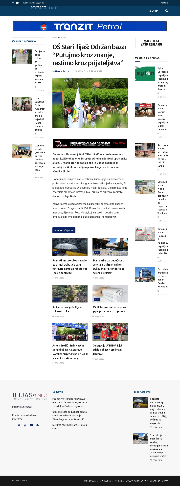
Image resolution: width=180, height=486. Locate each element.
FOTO (86, 20)
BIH (64, 37)
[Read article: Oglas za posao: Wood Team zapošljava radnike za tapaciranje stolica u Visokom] (145, 187)
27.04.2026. (58, 278)
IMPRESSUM (90, 481)
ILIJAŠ (32, 20)
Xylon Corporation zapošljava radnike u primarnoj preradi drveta (164, 79)
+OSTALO (98, 20)
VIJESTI (98, 71)
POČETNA (20, 20)
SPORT (44, 20)
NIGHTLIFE (73, 20)
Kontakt (164, 3)
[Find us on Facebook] (13, 425)
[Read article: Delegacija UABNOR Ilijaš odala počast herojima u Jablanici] (110, 332)
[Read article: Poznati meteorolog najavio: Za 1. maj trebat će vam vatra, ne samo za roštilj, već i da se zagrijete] (70, 247)
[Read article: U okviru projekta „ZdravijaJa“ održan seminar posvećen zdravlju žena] (22, 151)
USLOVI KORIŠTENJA (136, 481)
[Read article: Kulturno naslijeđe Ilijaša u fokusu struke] (70, 293)
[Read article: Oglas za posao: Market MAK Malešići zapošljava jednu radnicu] (145, 110)
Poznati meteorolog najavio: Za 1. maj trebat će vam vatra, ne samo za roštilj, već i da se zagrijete (70, 402)
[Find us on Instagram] (25, 425)
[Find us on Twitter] (18, 425)
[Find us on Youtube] (31, 425)
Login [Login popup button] (154, 10)
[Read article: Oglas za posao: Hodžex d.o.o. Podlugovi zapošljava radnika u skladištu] (145, 234)
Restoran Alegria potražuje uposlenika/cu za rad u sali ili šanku (165, 155)
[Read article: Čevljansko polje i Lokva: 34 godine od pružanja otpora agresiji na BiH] (22, 56)
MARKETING (106, 481)
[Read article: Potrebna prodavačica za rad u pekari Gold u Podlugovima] (145, 274)
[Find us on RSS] (37, 425)
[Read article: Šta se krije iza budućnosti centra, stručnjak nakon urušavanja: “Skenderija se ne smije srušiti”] (110, 247)
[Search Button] (166, 11)
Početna (56, 37)
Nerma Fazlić (62, 71)
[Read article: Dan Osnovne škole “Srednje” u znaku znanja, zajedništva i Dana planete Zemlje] (22, 104)
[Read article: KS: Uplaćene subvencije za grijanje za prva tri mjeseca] (110, 293)
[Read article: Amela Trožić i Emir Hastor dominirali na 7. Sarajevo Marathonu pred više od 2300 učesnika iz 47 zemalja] (70, 332)
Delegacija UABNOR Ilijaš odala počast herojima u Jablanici (107, 350)
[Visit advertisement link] (90, 29)
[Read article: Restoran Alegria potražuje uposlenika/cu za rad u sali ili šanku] (145, 150)
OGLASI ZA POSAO (159, 481)
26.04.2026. (98, 359)
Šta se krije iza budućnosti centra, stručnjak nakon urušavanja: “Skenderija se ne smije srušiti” (69, 416)
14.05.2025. (80, 71)
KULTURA (58, 20)
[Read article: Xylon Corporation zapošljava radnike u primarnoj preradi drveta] (145, 74)
